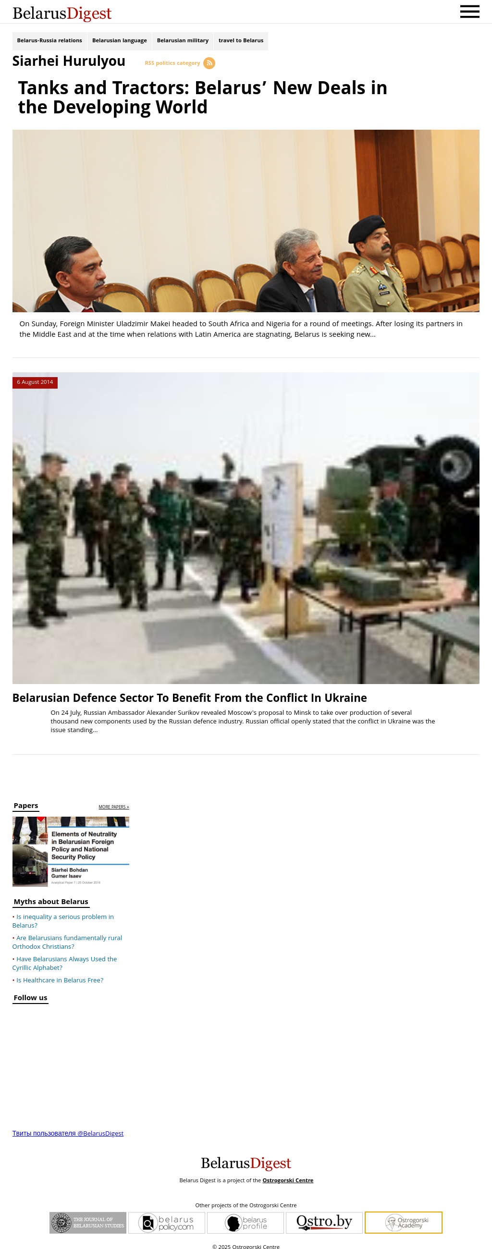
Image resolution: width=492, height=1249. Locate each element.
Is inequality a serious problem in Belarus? (63, 915)
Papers (26, 801)
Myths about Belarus (51, 896)
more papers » (114, 801)
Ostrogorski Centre (287, 1174)
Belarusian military (183, 42)
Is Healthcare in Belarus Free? (59, 974)
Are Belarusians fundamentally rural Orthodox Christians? (67, 936)
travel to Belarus (241, 42)
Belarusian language (119, 42)
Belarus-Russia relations (49, 42)
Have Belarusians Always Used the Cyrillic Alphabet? (64, 957)
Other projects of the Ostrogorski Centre (245, 1199)
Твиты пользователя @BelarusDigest (68, 1127)
